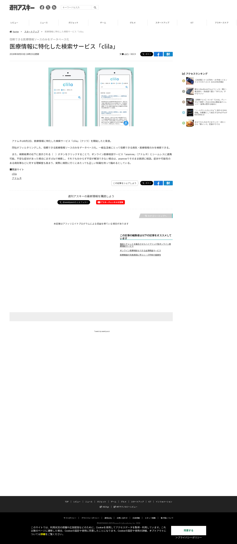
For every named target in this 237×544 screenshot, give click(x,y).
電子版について (167, 515)
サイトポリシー (70, 515)
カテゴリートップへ (156, 215)
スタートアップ (163, 22)
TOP (67, 498)
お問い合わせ (122, 515)
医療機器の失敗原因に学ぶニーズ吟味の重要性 (140, 255)
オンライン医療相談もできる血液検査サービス (140, 250)
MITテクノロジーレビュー (125, 504)
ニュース (44, 22)
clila (14, 174)
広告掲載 (136, 515)
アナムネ (17, 178)
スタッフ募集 (150, 515)
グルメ (133, 22)
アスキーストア (222, 22)
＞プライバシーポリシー (188, 537)
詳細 (43, 534)
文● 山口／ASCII (128, 54)
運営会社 (108, 515)
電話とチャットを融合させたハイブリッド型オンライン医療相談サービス (145, 245)
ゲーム (104, 22)
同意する (188, 530)
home (14, 31)
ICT (192, 22)
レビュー (15, 22)
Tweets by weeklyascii (102, 331)
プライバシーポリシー (90, 515)
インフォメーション (164, 498)
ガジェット (74, 22)
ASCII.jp (104, 504)
